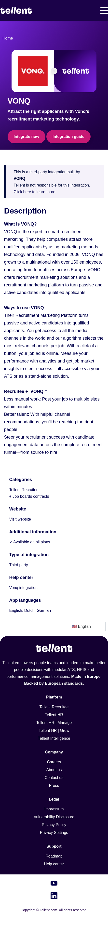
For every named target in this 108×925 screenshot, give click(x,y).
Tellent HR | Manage (54, 723)
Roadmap (53, 856)
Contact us (54, 778)
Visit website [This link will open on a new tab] (20, 519)
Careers (54, 762)
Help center (54, 864)
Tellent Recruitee (24, 490)
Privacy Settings (54, 833)
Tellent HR (54, 715)
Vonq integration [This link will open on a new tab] (23, 588)
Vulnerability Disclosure (54, 817)
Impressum (54, 809)
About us (54, 770)
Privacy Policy (54, 825)
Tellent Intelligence (54, 738)
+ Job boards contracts (29, 496)
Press (54, 785)
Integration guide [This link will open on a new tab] (68, 136)
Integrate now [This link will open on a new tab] (26, 136)
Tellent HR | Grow (54, 730)
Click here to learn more (34, 192)
